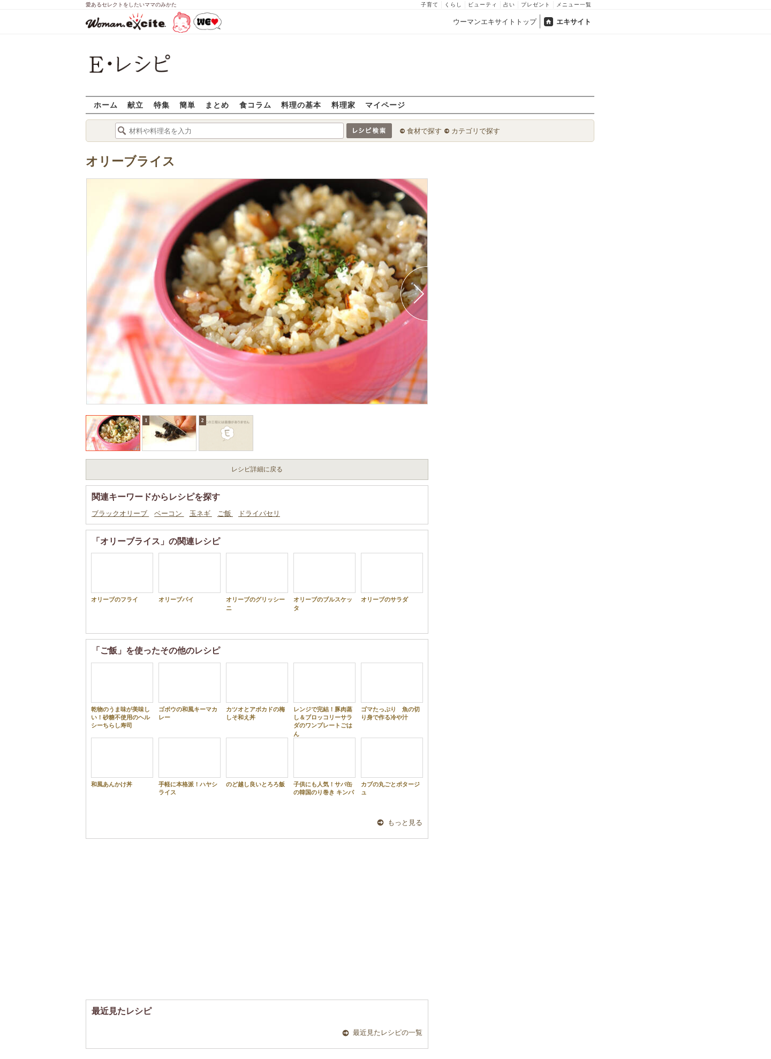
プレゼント (535, 4)
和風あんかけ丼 (122, 762)
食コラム (255, 105)
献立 (135, 105)
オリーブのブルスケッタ (324, 582)
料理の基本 (301, 105)
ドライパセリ (259, 513)
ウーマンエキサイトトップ (494, 22)
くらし (453, 4)
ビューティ (482, 4)
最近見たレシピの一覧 (387, 1032)
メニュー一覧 (574, 4)
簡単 (187, 105)
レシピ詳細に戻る (257, 469)
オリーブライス (130, 161)
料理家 (343, 105)
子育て (430, 4)
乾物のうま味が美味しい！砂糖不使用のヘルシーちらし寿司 (122, 696)
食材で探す (424, 131)
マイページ (385, 105)
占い (509, 4)
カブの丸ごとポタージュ (392, 766)
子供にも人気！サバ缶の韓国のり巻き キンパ (324, 766)
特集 (162, 105)
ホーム (106, 105)
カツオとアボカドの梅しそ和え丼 (257, 691)
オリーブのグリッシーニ (257, 582)
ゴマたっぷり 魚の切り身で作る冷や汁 (392, 691)
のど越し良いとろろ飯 (257, 762)
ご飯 (225, 513)
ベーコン (169, 513)
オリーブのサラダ (392, 578)
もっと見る (405, 822)
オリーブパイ (189, 578)
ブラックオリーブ (120, 513)
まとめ (217, 105)
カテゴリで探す (475, 131)
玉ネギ (201, 513)
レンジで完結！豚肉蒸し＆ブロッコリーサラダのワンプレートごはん (324, 700)
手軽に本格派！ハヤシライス (189, 766)
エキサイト (573, 22)
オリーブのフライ (122, 578)
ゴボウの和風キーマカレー (189, 691)
